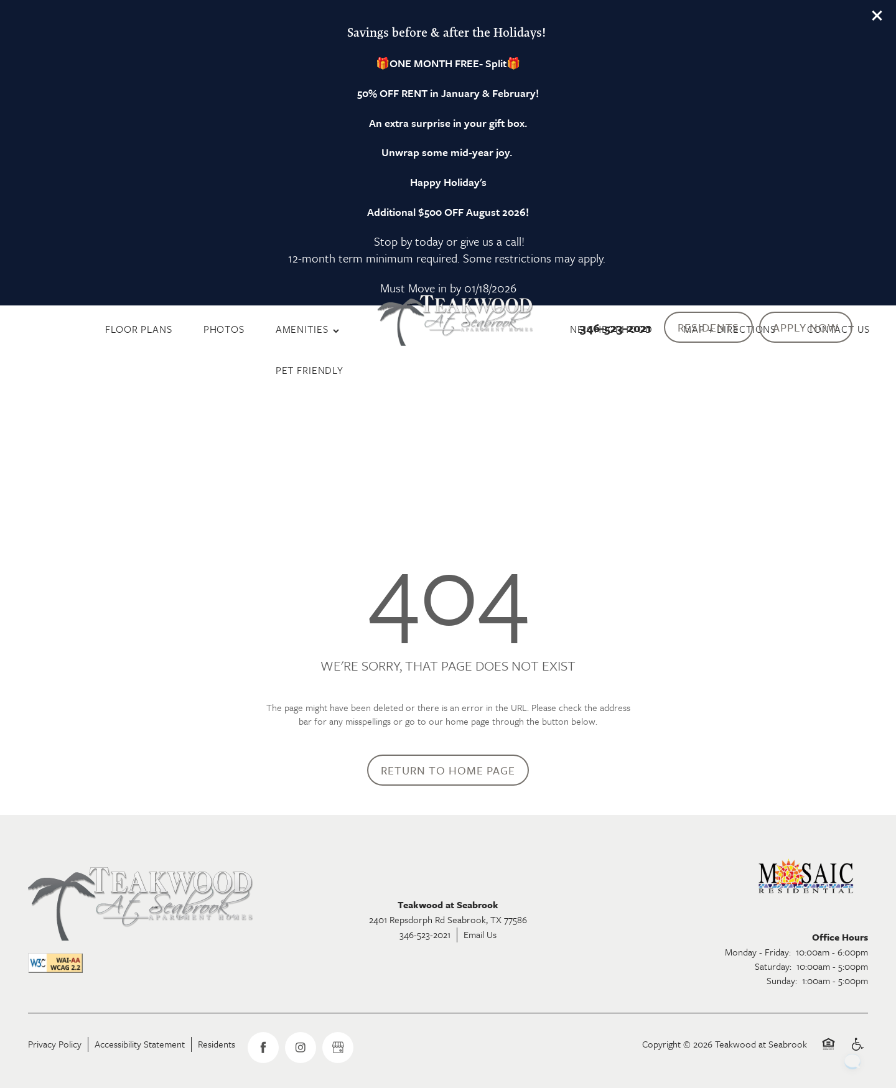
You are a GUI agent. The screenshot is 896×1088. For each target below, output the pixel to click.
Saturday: (773, 966)
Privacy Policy (55, 1044)
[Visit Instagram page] (300, 1047)
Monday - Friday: (758, 952)
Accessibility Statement (140, 1044)
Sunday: (782, 980)
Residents (216, 1044)
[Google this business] (337, 1047)
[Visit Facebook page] (263, 1047)
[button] (877, 15)
